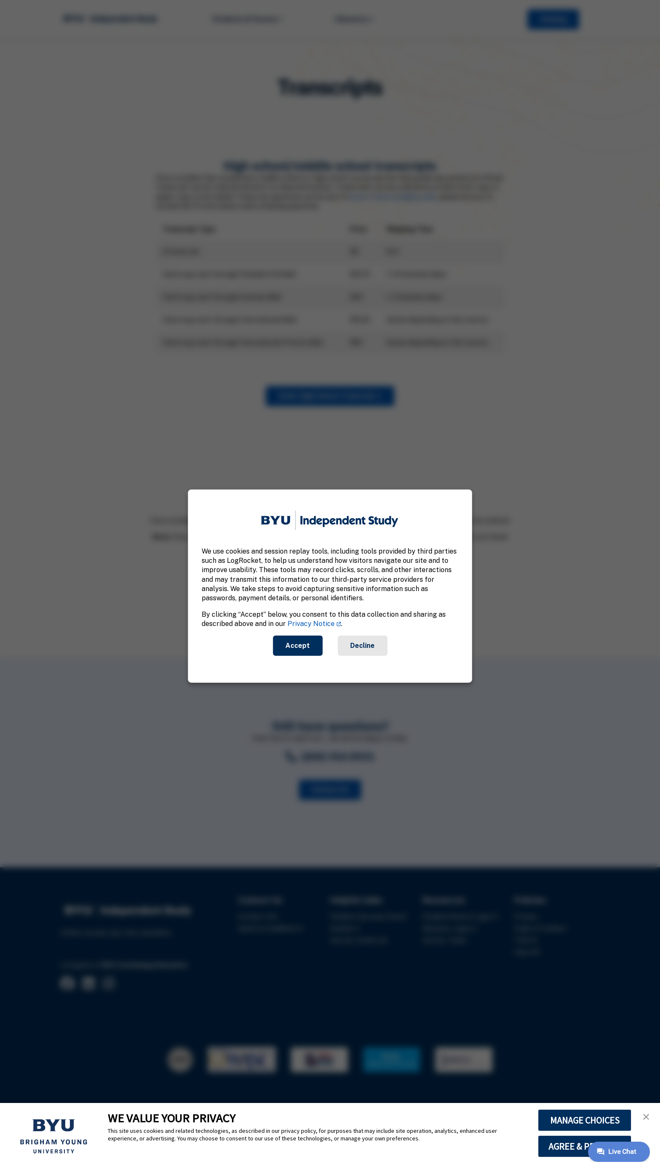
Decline (362, 645)
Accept (297, 645)
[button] (646, 1116)
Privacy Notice (311, 624)
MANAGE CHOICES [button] (585, 1120)
